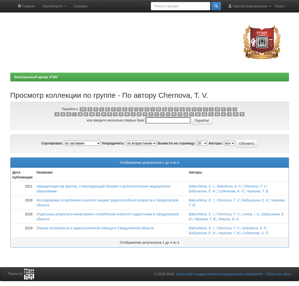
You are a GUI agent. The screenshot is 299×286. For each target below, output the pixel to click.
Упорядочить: (113, 143)
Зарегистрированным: (249, 6)
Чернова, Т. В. (258, 191)
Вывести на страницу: (176, 143)
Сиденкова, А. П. (231, 191)
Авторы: (216, 143)
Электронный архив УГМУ (36, 77)
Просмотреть (54, 6)
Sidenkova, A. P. (229, 186)
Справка (80, 6)
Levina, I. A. (251, 214)
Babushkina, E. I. (202, 186)
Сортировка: (52, 143)
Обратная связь (278, 274)
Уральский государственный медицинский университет (219, 274)
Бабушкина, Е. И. (202, 191)
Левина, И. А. (229, 219)
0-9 (83, 109)
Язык (280, 6)
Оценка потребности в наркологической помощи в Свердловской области (95, 228)
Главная (26, 6)
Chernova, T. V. (255, 186)
